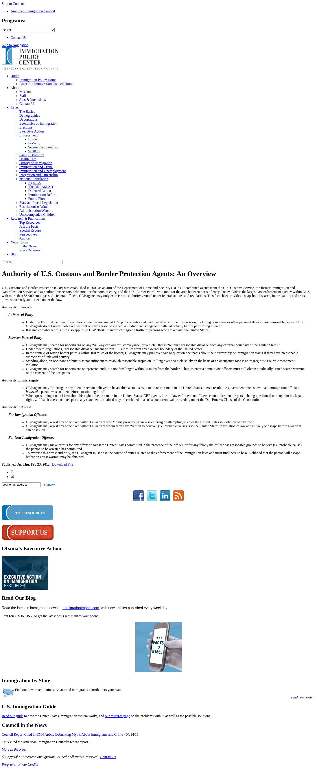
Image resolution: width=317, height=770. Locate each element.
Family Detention (31, 155)
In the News (27, 246)
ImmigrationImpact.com (81, 608)
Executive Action (31, 131)
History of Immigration (35, 163)
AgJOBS (34, 183)
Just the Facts (28, 226)
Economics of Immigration (38, 123)
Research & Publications (28, 218)
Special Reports (30, 230)
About (15, 88)
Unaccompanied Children (37, 214)
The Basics (27, 111)
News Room (19, 242)
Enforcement (28, 135)
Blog (14, 254)
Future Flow (37, 199)
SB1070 (34, 151)
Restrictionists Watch (34, 206)
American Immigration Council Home (46, 84)
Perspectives (28, 234)
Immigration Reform (42, 195)
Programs (9, 764)
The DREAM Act (40, 187)
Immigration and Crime (36, 167)
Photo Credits (28, 764)
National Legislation (33, 179)
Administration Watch (34, 210)
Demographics (29, 115)
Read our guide (12, 716)
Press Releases (29, 250)
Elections (26, 127)
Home (15, 76)
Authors (25, 238)
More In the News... (15, 749)
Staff (22, 96)
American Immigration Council (33, 11)
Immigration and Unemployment (42, 171)
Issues (15, 107)
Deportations (28, 119)
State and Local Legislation (38, 202)
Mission (25, 92)
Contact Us (18, 37)
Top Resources (29, 222)
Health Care (27, 159)
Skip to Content (13, 4)
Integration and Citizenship (38, 175)
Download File (62, 464)
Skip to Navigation (15, 45)
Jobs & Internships (32, 99)
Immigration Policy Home (37, 80)
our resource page (117, 716)
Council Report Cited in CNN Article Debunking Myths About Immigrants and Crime (62, 734)
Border (33, 139)
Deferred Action (39, 191)
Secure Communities (43, 147)
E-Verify (34, 143)
